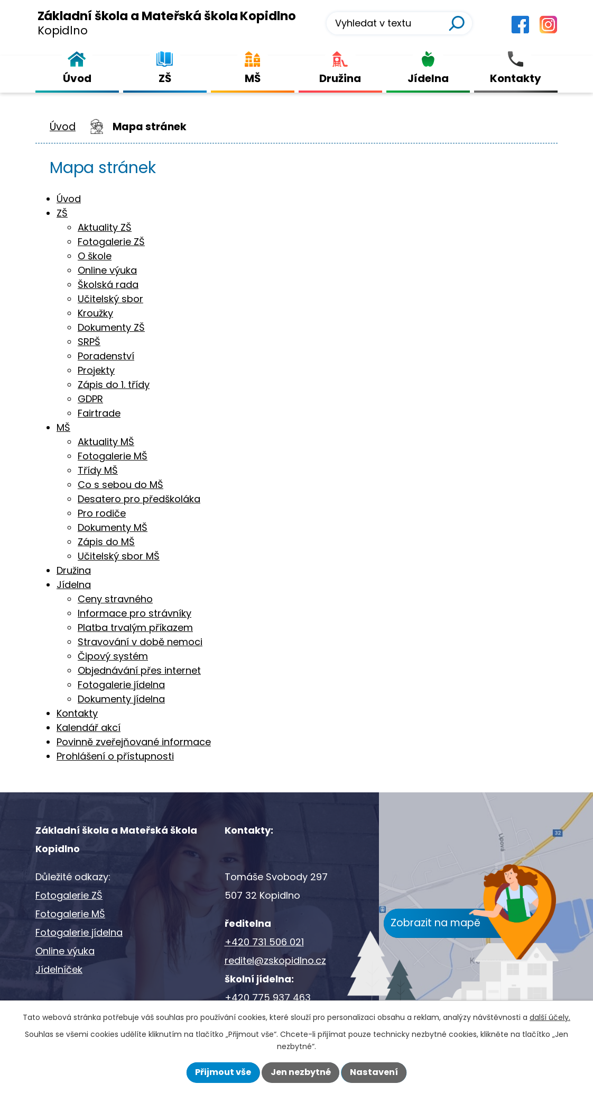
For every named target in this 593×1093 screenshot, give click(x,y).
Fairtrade (99, 413)
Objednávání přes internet (139, 670)
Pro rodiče (102, 513)
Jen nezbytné (301, 1072)
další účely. (550, 1017)
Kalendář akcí (89, 727)
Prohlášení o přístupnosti (115, 756)
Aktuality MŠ (106, 441)
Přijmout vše (223, 1072)
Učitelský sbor (110, 298)
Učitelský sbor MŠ (119, 556)
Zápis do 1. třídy (114, 384)
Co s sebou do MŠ (120, 484)
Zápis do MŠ (106, 541)
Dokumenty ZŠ (111, 327)
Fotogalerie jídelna (121, 684)
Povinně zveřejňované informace (134, 741)
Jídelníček (58, 969)
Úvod (63, 127)
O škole (95, 256)
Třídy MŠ (98, 470)
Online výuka (107, 270)
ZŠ (62, 213)
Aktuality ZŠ (105, 227)
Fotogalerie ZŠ (111, 241)
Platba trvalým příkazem (135, 627)
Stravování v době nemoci (140, 641)
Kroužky (95, 313)
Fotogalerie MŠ (112, 456)
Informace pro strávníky (134, 613)
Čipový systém (113, 656)
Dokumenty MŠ (112, 527)
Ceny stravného (115, 599)
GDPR (90, 398)
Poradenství (106, 356)
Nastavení (374, 1072)
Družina (74, 570)
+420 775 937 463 (268, 997)
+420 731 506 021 (264, 942)
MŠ (63, 427)
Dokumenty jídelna (121, 699)
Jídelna (74, 584)
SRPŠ (89, 341)
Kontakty (77, 713)
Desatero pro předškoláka (139, 498)
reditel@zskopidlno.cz (275, 960)
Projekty (96, 370)
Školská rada (108, 284)
